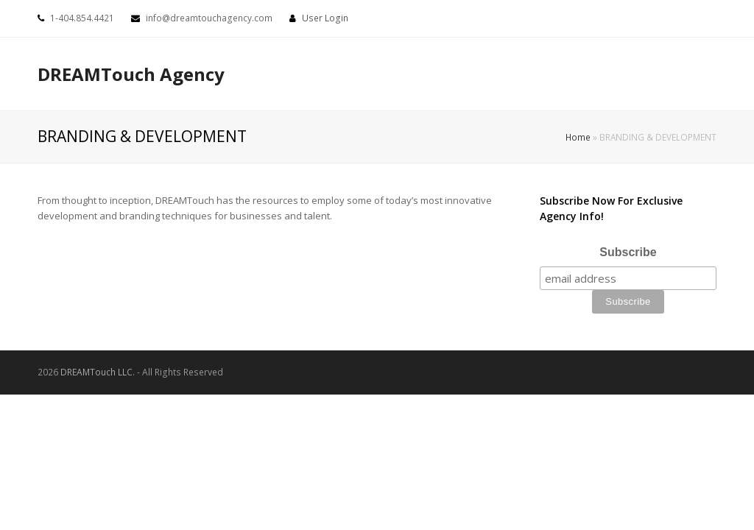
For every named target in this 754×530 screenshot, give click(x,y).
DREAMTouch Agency (131, 74)
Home (578, 137)
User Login (325, 18)
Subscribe (627, 252)
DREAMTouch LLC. (97, 372)
